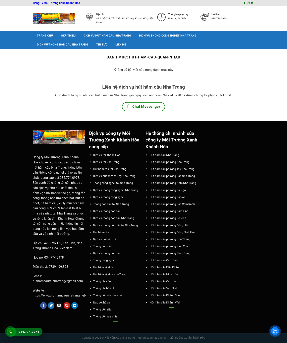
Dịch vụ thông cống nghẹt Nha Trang (168, 35)
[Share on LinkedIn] (74, 305)
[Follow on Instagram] (248, 3)
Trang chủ (45, 35)
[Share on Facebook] (43, 305)
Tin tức (101, 44)
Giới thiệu (68, 35)
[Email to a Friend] (59, 305)
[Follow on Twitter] (252, 3)
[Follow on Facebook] (244, 3)
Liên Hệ (120, 44)
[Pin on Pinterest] (67, 305)
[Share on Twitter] (51, 305)
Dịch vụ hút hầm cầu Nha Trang (107, 35)
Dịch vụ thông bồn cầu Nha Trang (62, 44)
